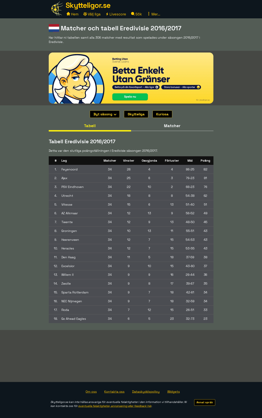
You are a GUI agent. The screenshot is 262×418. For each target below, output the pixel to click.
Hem (73, 14)
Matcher (172, 125)
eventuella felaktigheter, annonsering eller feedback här (114, 406)
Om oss (91, 392)
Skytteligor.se (88, 5)
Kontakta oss (114, 392)
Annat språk (204, 402)
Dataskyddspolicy (146, 392)
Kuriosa (162, 114)
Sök (136, 14)
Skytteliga (136, 114)
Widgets (173, 392)
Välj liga (91, 14)
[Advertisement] (131, 356)
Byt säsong (104, 114)
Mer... (153, 14)
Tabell (90, 125)
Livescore (115, 14)
